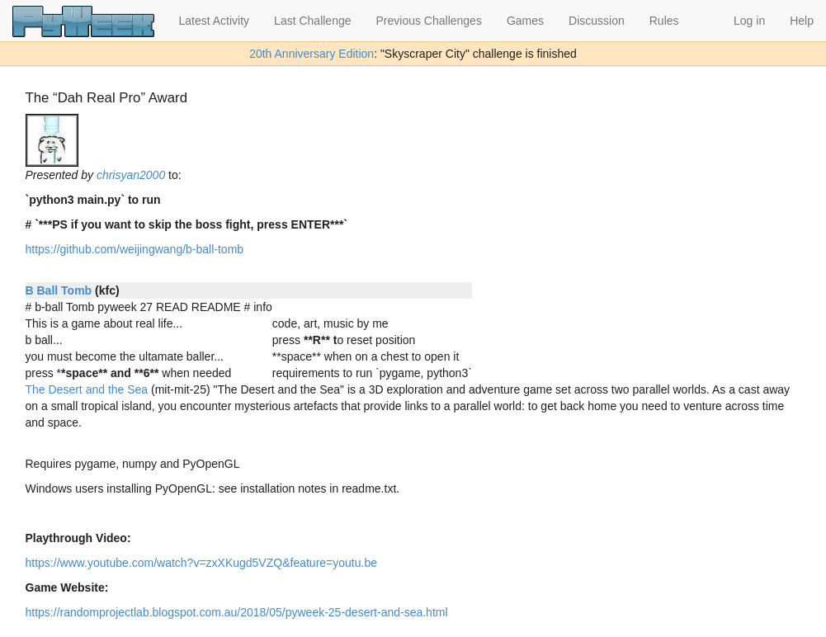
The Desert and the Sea (87, 389)
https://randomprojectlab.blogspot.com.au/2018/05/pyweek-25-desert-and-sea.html (237, 612)
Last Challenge (312, 20)
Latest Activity (214, 20)
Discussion (597, 20)
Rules (664, 20)
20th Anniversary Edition (311, 53)
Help (802, 20)
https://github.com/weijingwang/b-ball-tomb (135, 249)
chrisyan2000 (131, 175)
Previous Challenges (429, 20)
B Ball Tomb (59, 290)
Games (525, 20)
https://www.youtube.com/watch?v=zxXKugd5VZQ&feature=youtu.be (201, 562)
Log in (749, 20)
